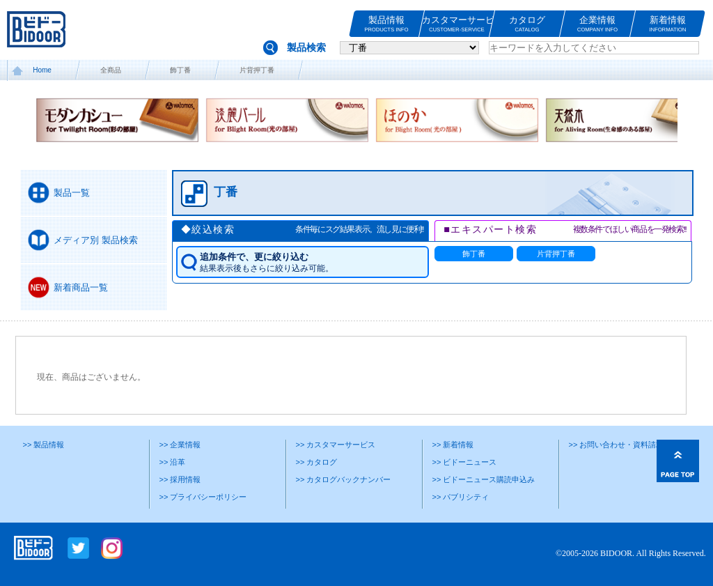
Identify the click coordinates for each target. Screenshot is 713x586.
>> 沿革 (172, 462)
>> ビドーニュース (464, 462)
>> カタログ (316, 462)
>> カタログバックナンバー (343, 479)
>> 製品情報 (43, 444)
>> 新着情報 (452, 444)
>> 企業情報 (180, 444)
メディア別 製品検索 (96, 240)
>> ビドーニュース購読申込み (483, 479)
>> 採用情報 (180, 479)
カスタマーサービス (457, 24)
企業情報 (597, 24)
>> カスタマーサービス (335, 444)
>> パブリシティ (460, 497)
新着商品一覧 (81, 287)
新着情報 (668, 24)
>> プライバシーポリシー (202, 497)
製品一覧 (72, 192)
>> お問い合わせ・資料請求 (616, 444)
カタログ (527, 24)
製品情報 (386, 24)
